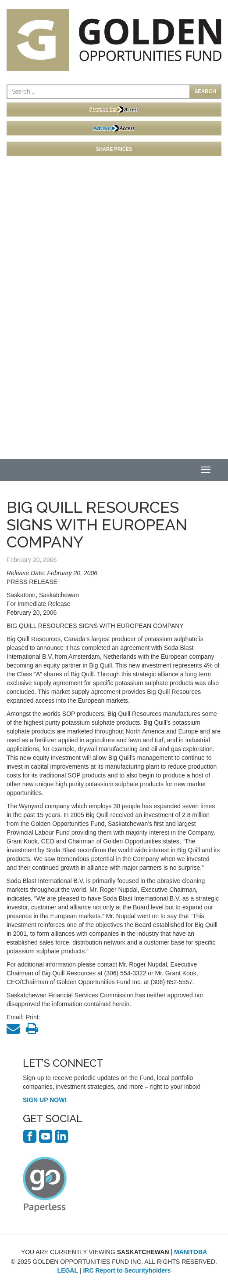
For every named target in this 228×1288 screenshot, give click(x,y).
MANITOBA (190, 1251)
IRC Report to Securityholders (127, 1270)
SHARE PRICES (114, 149)
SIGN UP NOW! (45, 1099)
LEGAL (67, 1270)
